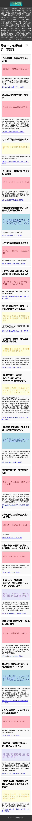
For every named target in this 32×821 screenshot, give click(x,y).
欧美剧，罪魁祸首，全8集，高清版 (12, 656)
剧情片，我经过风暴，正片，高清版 (13, 87)
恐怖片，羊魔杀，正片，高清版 (11, 367)
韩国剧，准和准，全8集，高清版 (12, 462)
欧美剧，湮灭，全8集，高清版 (11, 735)
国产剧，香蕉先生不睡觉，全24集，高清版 (15, 331)
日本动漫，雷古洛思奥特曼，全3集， (13, 132)
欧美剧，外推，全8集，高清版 (11, 572)
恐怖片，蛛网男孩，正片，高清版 (12, 16)
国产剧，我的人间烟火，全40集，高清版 (14, 613)
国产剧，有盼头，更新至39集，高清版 (13, 773)
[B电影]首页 (5, 8)
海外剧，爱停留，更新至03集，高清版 (13, 263)
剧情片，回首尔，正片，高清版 (17, 21)
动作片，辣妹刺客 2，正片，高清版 (12, 200)
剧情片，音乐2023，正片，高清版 (16, 12)
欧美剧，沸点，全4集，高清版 (20, 25)
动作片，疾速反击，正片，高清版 (12, 538)
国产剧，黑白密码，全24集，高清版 (14, 26)
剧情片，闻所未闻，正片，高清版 (12, 235)
